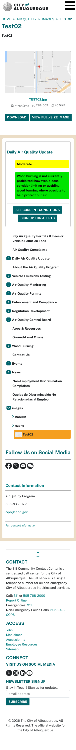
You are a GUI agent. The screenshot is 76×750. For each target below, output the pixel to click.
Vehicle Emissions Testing (31, 276)
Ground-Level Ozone (27, 337)
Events (17, 363)
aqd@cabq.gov (16, 512)
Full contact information (20, 525)
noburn (20, 417)
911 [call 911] (29, 605)
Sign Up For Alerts (37, 218)
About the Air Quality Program (35, 267)
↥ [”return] (38, 554)
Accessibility (15, 640)
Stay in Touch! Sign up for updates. (32, 687)
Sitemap (12, 649)
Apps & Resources (26, 328)
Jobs (9, 630)
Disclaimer (14, 635)
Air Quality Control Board (31, 320)
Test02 (24, 434)
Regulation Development (31, 311)
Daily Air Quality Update (31, 258)
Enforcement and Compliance (34, 302)
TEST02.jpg (38, 99)
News (16, 372)
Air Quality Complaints (29, 250)
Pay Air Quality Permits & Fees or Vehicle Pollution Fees (38, 238)
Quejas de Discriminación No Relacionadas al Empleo (34, 397)
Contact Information (24, 485)
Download (16, 117)
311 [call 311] (16, 596)
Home (6, 19)
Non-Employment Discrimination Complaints (37, 383)
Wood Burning (22, 346)
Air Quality (26, 19)
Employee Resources (21, 644)
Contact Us (20, 355)
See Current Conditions (37, 210)
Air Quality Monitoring (29, 285)
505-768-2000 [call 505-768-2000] (34, 596)
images (48, 19)
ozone (19, 426)
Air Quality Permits (26, 293)
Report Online (16, 600)
